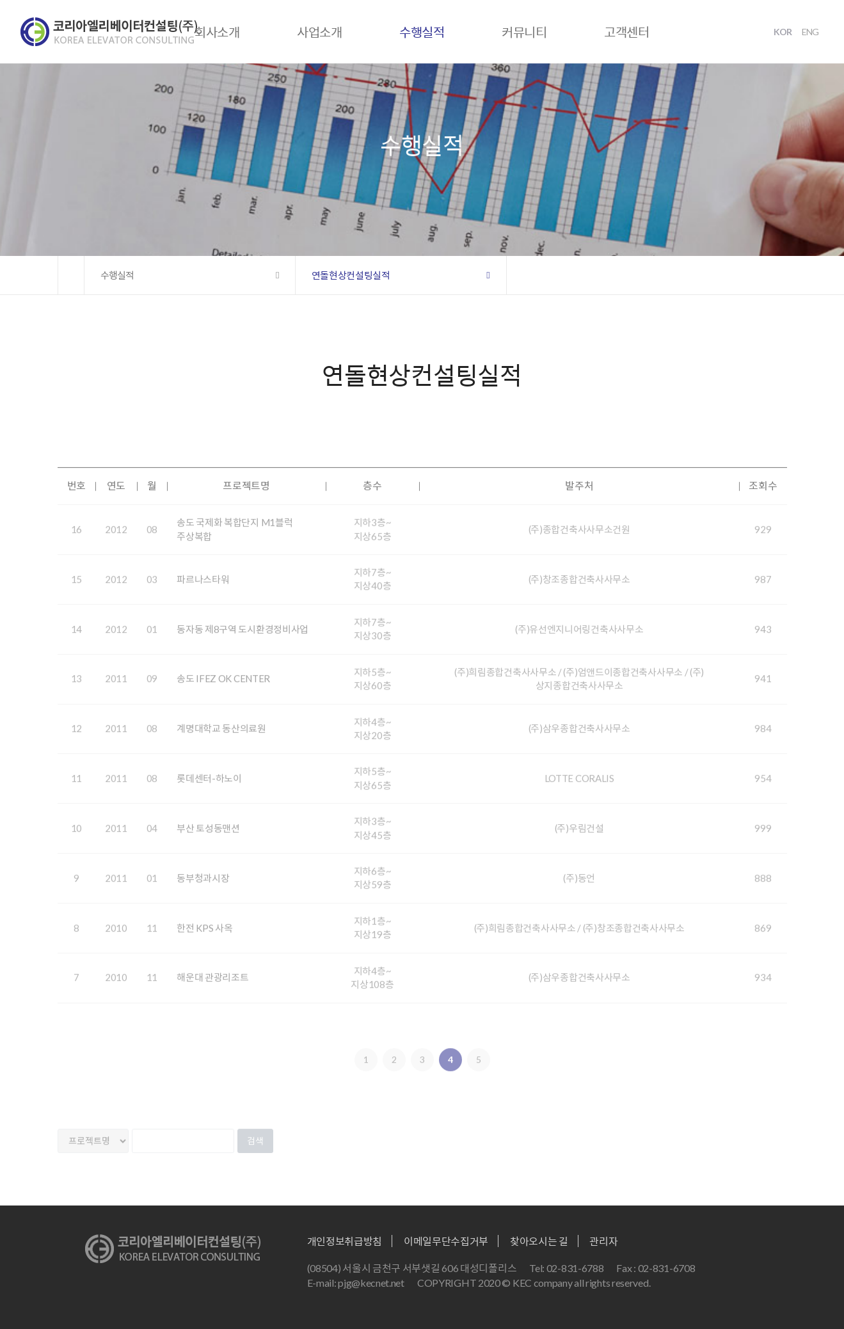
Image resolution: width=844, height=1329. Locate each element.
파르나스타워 (203, 592)
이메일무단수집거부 (446, 1241)
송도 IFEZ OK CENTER (223, 692)
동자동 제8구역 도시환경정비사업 (242, 642)
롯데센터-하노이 (209, 791)
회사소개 (217, 32)
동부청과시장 (203, 891)
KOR (783, 31)
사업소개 (319, 32)
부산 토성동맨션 (208, 841)
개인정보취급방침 (345, 1241)
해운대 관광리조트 (212, 991)
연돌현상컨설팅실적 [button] (351, 275)
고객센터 (626, 32)
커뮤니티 (524, 32)
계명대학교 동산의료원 (221, 741)
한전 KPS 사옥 (204, 941)
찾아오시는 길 (539, 1241)
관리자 (603, 1241)
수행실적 (422, 32)
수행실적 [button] (117, 275)
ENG (810, 31)
